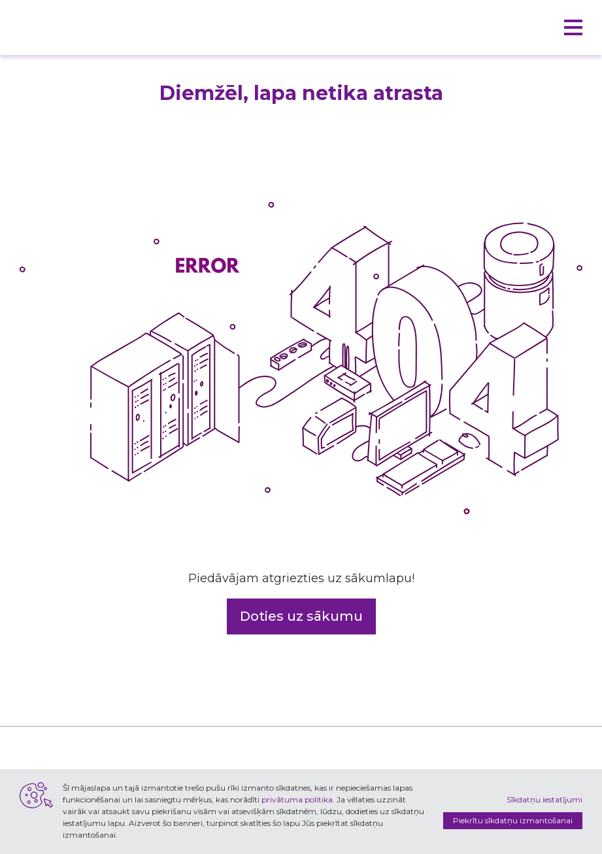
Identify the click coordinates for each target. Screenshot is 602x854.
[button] (573, 27)
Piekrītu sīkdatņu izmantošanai (513, 820)
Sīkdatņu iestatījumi (544, 799)
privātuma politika (297, 799)
